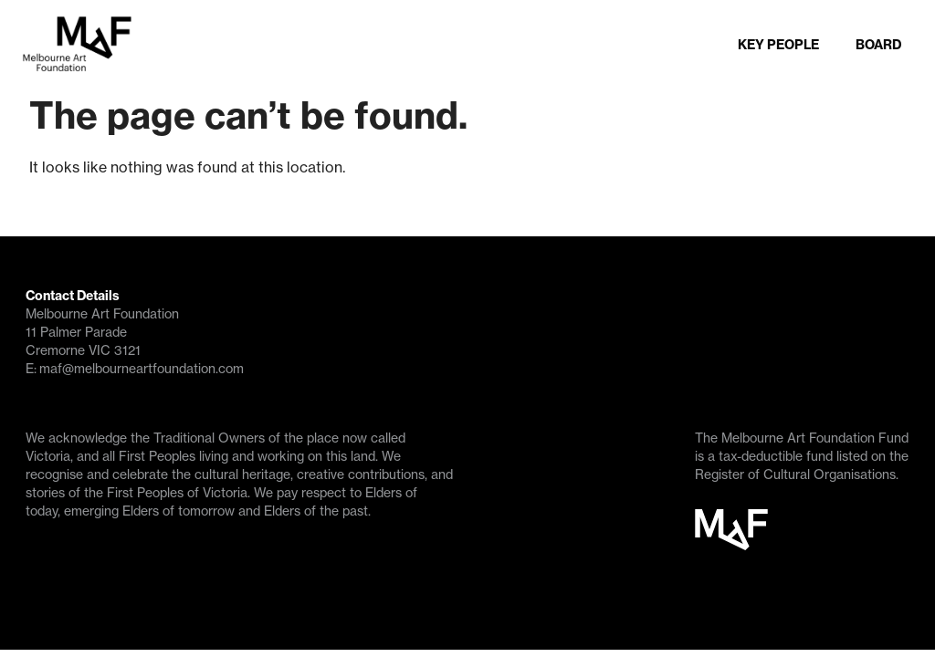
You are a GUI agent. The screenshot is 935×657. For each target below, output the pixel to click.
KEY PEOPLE (750, 46)
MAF (731, 540)
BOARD (861, 46)
